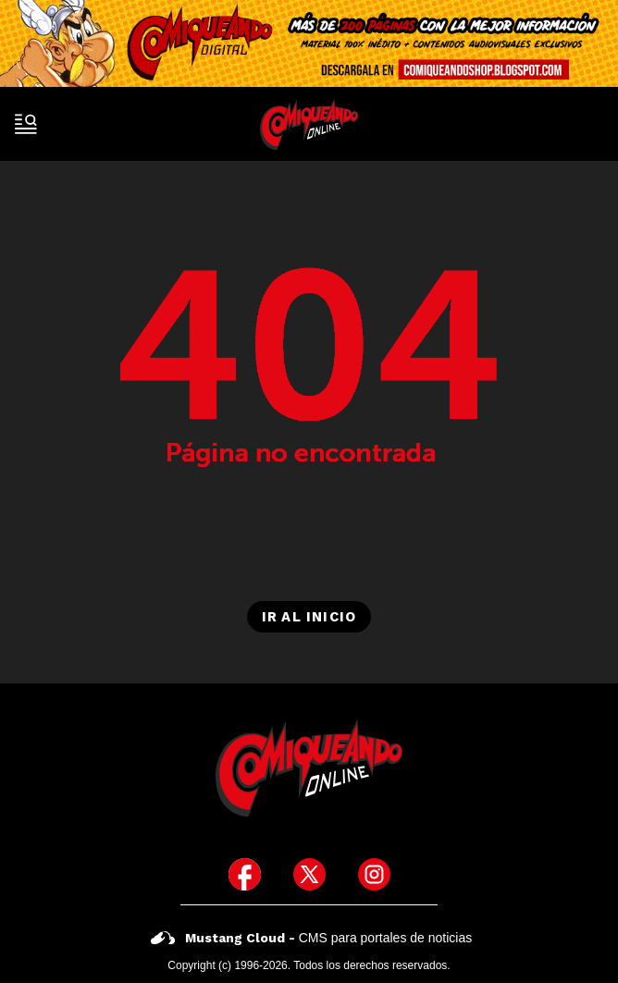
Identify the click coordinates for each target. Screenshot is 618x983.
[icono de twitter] (309, 874)
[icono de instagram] (374, 874)
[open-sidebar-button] (26, 124)
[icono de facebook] (245, 874)
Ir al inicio (309, 616)
